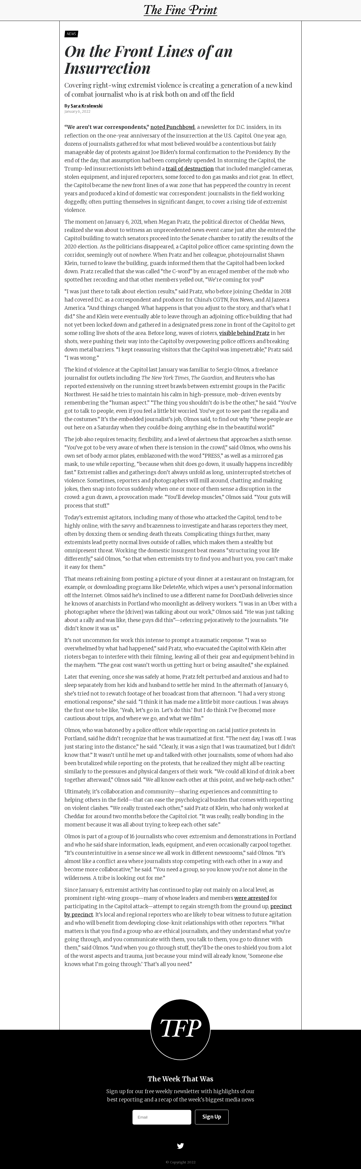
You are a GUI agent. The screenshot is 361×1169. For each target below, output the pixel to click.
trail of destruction (190, 169)
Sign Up (211, 1117)
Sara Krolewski (87, 106)
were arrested (251, 898)
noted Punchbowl (172, 127)
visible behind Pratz (244, 333)
